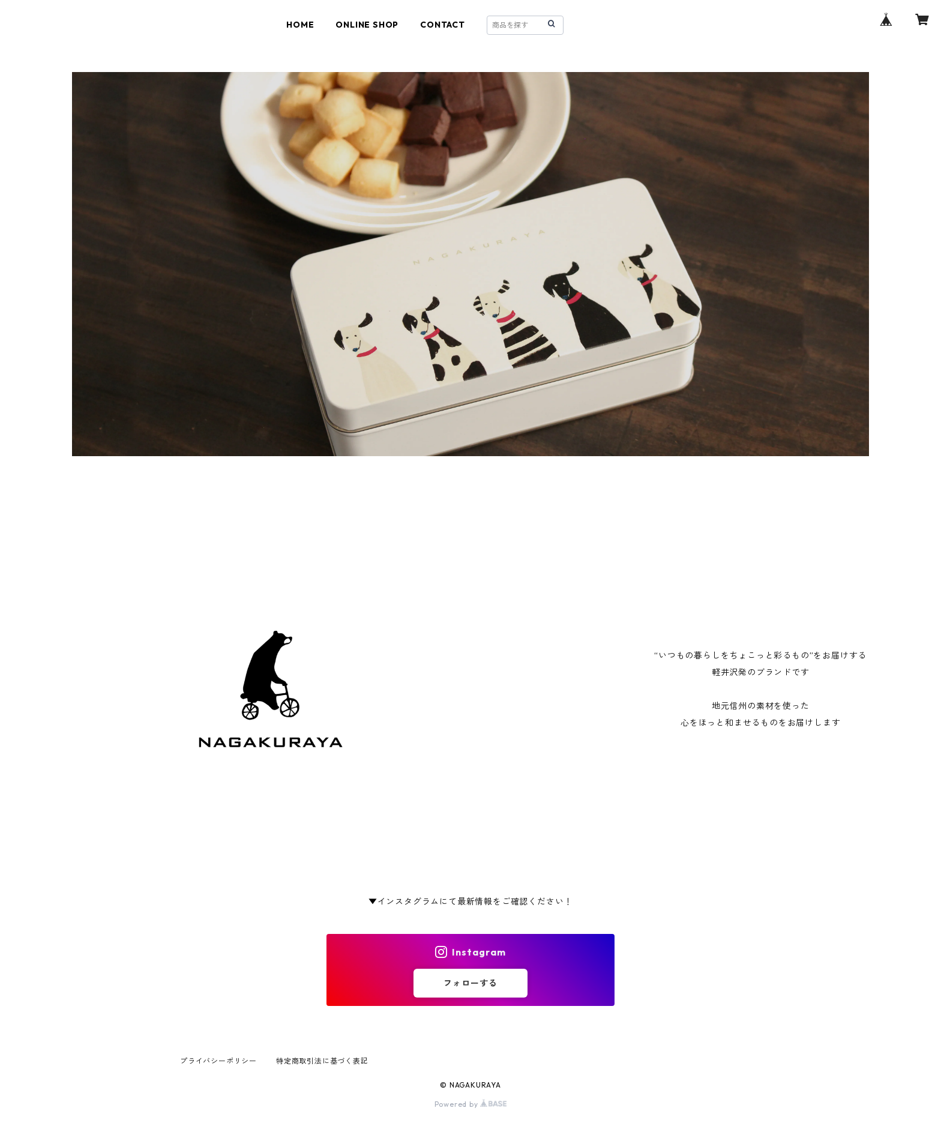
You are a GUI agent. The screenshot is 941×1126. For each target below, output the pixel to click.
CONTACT (442, 24)
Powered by (470, 1104)
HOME (300, 24)
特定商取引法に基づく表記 (322, 1060)
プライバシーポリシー (218, 1060)
